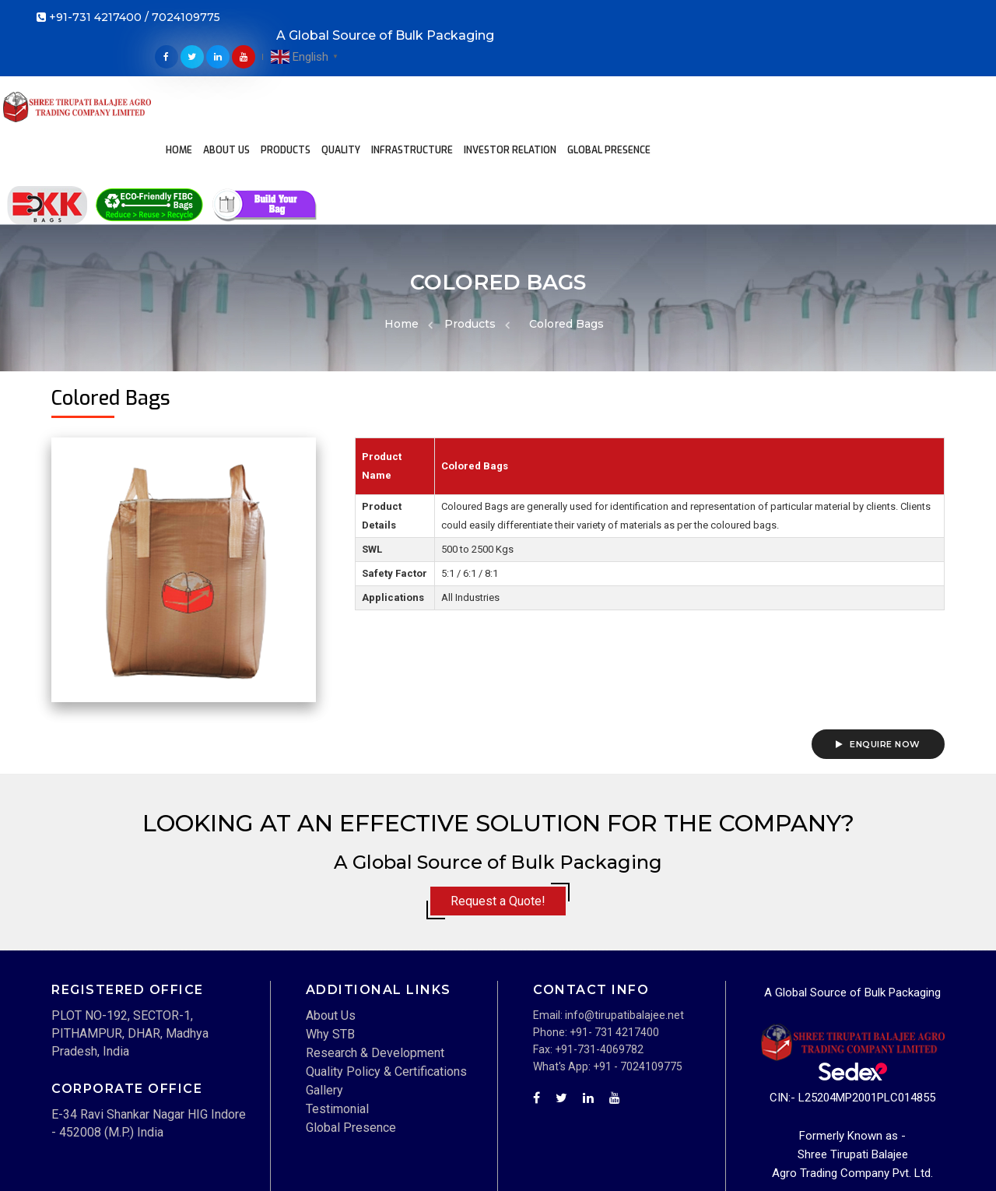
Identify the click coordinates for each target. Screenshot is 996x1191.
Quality (395, 67)
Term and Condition (815, 1153)
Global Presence (415, 98)
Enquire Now (878, 646)
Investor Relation (564, 67)
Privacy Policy (911, 1153)
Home (233, 67)
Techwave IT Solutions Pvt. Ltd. (188, 1171)
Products (340, 67)
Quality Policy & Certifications (386, 972)
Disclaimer (727, 1153)
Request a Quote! (498, 803)
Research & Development (375, 954)
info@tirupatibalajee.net (624, 916)
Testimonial (337, 1010)
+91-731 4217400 (95, 19)
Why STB (330, 935)
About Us (281, 67)
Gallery (324, 991)
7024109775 (186, 19)
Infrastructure (466, 67)
